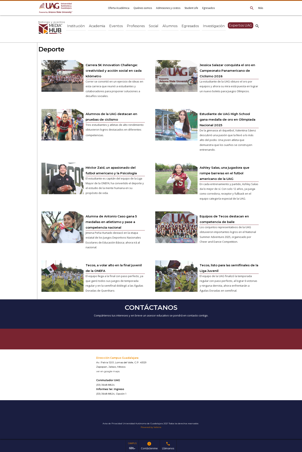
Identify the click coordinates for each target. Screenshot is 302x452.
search (257, 26)
